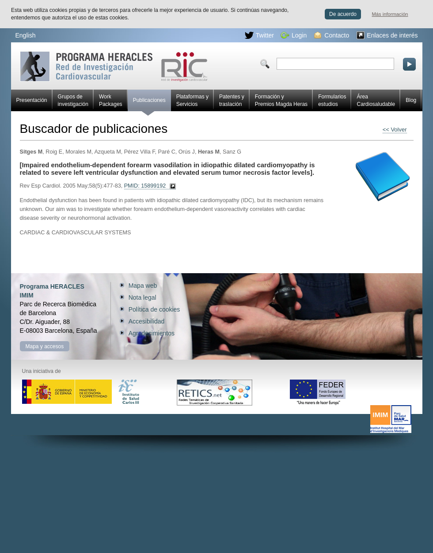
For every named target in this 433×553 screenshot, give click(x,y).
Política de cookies (154, 309)
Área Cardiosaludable (376, 100)
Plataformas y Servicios (192, 100)
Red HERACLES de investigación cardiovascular (114, 66)
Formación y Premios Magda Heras (281, 100)
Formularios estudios (332, 100)
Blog (411, 100)
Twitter (259, 35)
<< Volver (395, 129)
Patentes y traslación (231, 100)
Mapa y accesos (45, 346)
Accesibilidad (147, 321)
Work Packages (110, 100)
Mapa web (143, 285)
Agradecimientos (152, 333)
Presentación (31, 100)
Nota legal (142, 297)
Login (294, 35)
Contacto (331, 35)
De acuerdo (343, 14)
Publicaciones (149, 104)
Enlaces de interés (387, 35)
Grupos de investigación (73, 100)
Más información (390, 14)
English (25, 35)
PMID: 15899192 (145, 186)
